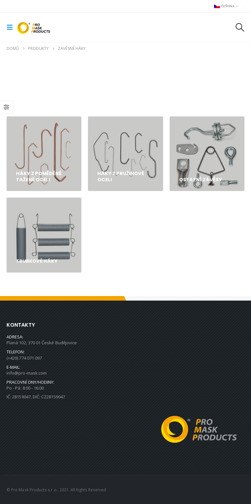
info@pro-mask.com (27, 373)
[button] (12, 27)
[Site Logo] (35, 27)
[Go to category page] (44, 153)
